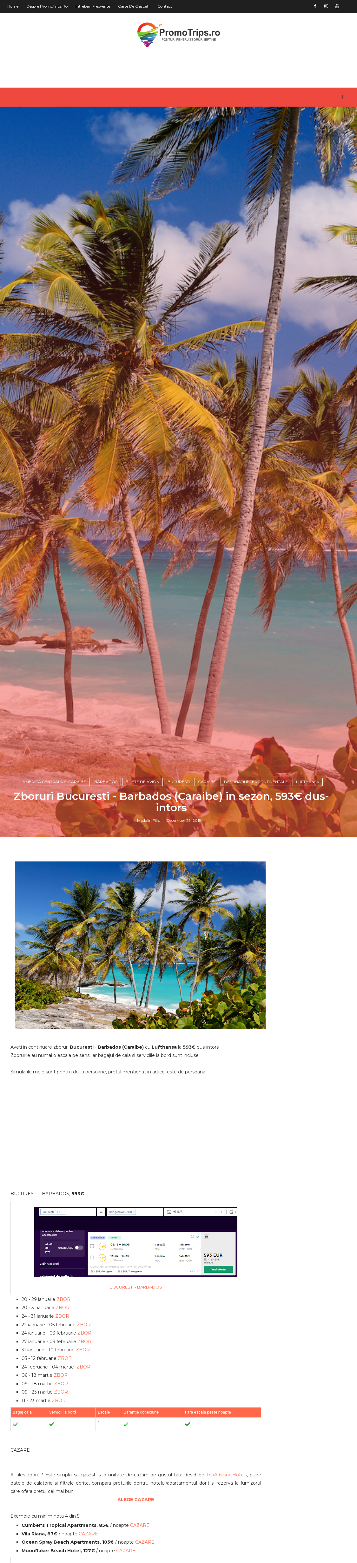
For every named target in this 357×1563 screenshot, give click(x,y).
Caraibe (207, 985)
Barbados (105, 985)
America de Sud (281, 1469)
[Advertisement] (123, 1320)
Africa (267, 1437)
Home (12, 6)
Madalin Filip (148, 1025)
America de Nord (283, 1458)
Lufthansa (307, 985)
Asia (265, 1479)
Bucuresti (179, 985)
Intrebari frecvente (93, 6)
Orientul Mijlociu (282, 1511)
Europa (269, 1501)
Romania (272, 1522)
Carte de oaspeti (133, 6)
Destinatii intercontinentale (256, 985)
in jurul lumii (278, 1533)
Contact (164, 6)
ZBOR (63, 1491)
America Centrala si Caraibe (54, 985)
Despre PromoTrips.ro (47, 6)
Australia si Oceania (286, 1490)
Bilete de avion (142, 985)
